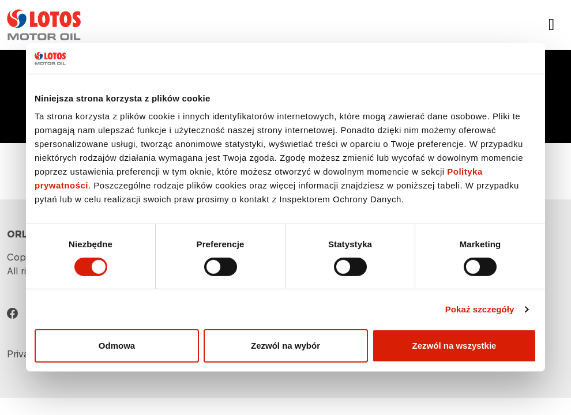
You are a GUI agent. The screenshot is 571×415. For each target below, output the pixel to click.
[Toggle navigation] (551, 24)
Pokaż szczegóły (479, 309)
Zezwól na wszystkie (454, 345)
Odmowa (117, 345)
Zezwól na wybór (285, 345)
